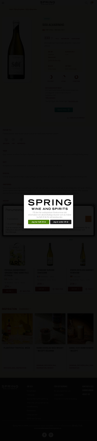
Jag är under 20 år (60, 222)
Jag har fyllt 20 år (38, 222)
